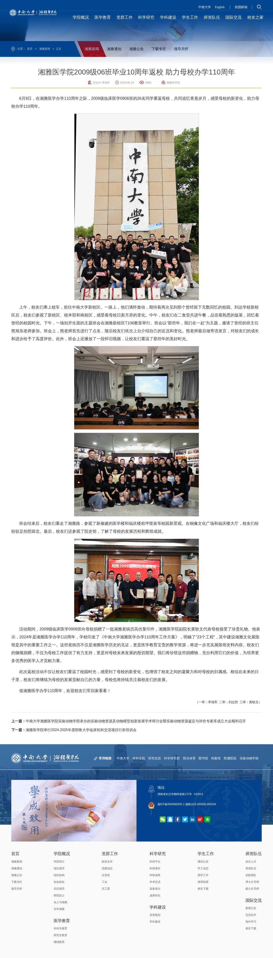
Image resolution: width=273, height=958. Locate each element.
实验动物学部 (249, 758)
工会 (104, 882)
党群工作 (110, 853)
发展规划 (155, 914)
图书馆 (203, 758)
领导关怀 (181, 49)
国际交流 (253, 900)
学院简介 (59, 861)
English (220, 7)
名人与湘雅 (60, 902)
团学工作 (203, 875)
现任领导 (59, 868)
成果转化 (155, 895)
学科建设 (158, 907)
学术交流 (155, 882)
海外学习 (250, 921)
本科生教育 (60, 928)
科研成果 (155, 875)
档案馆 (216, 758)
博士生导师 (252, 882)
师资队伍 (253, 853)
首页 (29, 48)
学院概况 (62, 853)
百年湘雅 (59, 909)
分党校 (106, 875)
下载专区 (159, 49)
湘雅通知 (114, 49)
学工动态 (203, 868)
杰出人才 (250, 861)
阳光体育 (189, 758)
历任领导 (59, 888)
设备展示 (155, 888)
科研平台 (155, 861)
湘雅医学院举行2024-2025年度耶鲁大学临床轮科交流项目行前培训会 (73, 730)
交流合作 (250, 914)
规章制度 (203, 882)
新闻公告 (250, 908)
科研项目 (155, 868)
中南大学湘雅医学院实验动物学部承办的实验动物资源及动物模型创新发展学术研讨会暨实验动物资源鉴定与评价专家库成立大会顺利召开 (128, 721)
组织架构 (59, 875)
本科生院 (138, 758)
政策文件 (107, 861)
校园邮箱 (241, 7)
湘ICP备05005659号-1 (171, 804)
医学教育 (62, 920)
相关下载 (203, 888)
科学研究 (158, 853)
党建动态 (107, 868)
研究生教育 (60, 935)
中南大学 (204, 7)
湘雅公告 (136, 49)
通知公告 (203, 861)
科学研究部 (172, 758)
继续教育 (59, 942)
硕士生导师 (252, 888)
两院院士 (59, 895)
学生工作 (206, 853)
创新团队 (250, 875)
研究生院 (154, 758)
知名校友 (59, 882)
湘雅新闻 (44, 48)
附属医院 (230, 758)
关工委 (106, 888)
